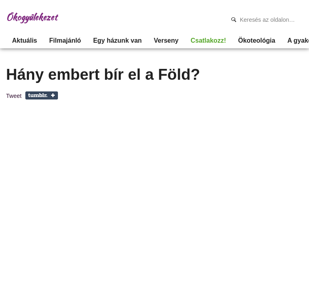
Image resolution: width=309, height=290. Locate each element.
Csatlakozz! (208, 40)
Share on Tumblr (41, 95)
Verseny (166, 40)
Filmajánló (65, 40)
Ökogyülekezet (31, 17)
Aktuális (24, 40)
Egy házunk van (117, 40)
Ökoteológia (256, 40)
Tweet (13, 96)
